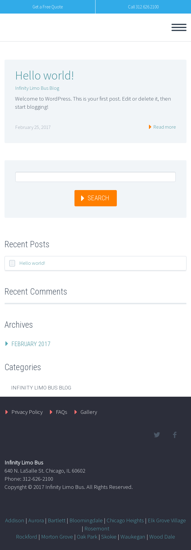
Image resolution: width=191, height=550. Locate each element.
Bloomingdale (86, 520)
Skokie (109, 536)
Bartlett (56, 520)
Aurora (36, 520)
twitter (156, 434)
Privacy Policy (27, 411)
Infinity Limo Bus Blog (37, 88)
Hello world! (44, 75)
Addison (14, 520)
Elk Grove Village (167, 520)
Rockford (26, 536)
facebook (174, 434)
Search (98, 198)
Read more (164, 126)
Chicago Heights (125, 520)
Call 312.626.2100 (143, 7)
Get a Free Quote (47, 7)
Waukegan (132, 536)
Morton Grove (57, 536)
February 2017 (30, 344)
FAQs (61, 411)
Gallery (88, 411)
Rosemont (96, 528)
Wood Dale (162, 536)
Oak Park (87, 536)
